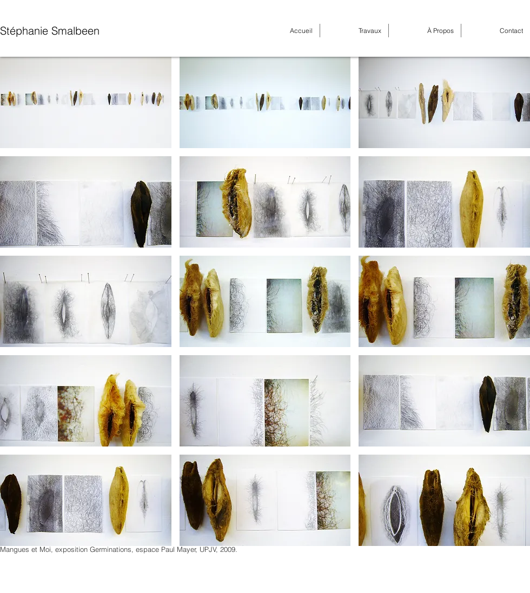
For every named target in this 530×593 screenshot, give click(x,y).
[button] (85, 102)
